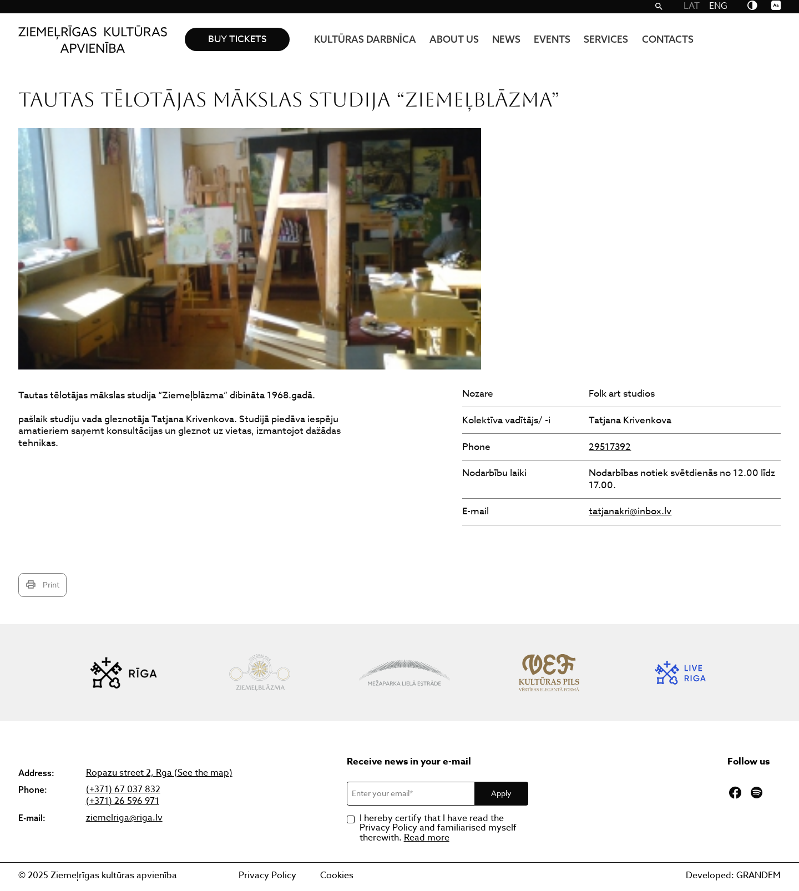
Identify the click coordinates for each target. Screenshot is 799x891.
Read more (426, 837)
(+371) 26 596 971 (122, 801)
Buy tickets (237, 39)
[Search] (658, 6)
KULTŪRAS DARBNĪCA (365, 39)
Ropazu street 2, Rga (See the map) (159, 773)
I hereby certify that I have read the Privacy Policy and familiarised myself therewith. (438, 828)
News (506, 39)
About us (454, 39)
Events (552, 39)
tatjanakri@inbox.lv (630, 511)
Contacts (668, 39)
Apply (501, 793)
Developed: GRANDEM (733, 875)
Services (606, 39)
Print (42, 584)
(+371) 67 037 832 (123, 790)
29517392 (610, 447)
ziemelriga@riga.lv (124, 818)
